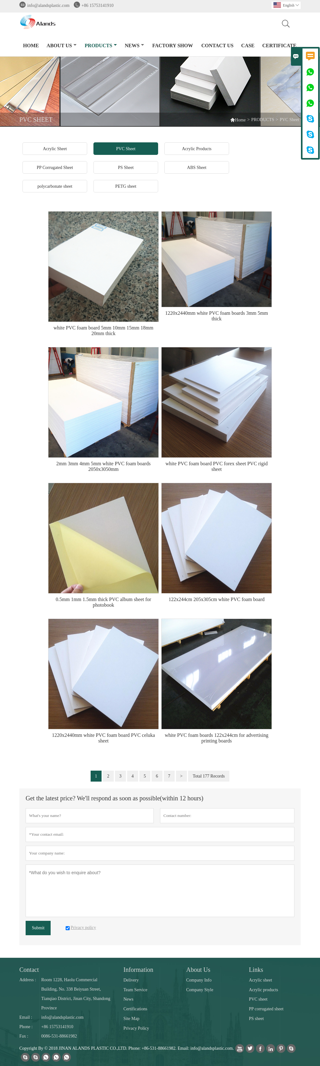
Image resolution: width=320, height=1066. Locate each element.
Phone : (25, 1026)
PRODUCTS (101, 45)
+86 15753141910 (97, 5)
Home (238, 120)
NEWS (134, 45)
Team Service (135, 989)
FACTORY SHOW (172, 45)
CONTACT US (217, 45)
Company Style (199, 989)
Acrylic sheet (260, 980)
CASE (248, 45)
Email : (25, 1017)
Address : (27, 979)
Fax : (23, 1036)
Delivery (131, 980)
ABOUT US (62, 45)
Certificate (279, 45)
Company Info (199, 980)
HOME (31, 45)
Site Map (131, 1018)
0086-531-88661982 (59, 1036)
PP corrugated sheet (266, 1009)
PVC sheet (258, 999)
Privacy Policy (136, 1028)
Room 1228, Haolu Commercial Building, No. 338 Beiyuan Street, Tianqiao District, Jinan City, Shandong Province (75, 993)
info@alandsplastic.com (48, 5)
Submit (38, 928)
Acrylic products (263, 989)
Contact (29, 969)
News (128, 999)
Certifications (135, 1009)
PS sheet (256, 1018)
